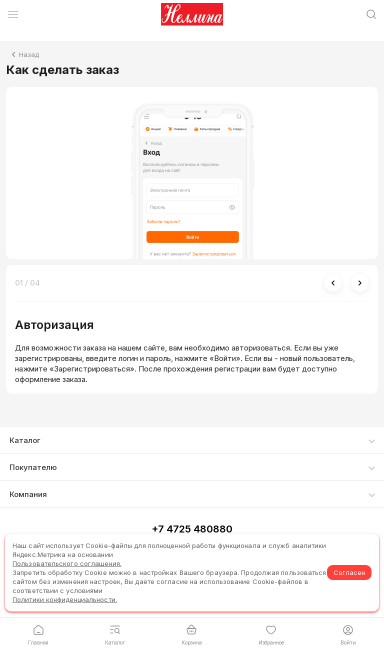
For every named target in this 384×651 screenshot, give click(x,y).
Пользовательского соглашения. (67, 564)
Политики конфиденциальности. (64, 600)
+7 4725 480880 (192, 529)
